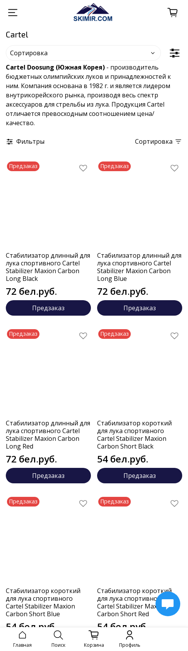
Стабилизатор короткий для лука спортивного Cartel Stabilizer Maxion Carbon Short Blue (43, 602)
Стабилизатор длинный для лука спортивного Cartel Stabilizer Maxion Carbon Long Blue (139, 267)
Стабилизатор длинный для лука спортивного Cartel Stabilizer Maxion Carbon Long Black (48, 267)
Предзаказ (48, 308)
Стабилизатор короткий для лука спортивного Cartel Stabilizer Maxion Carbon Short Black (134, 434)
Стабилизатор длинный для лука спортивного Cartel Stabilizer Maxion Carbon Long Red (48, 434)
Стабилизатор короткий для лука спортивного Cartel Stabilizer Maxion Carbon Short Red (134, 602)
